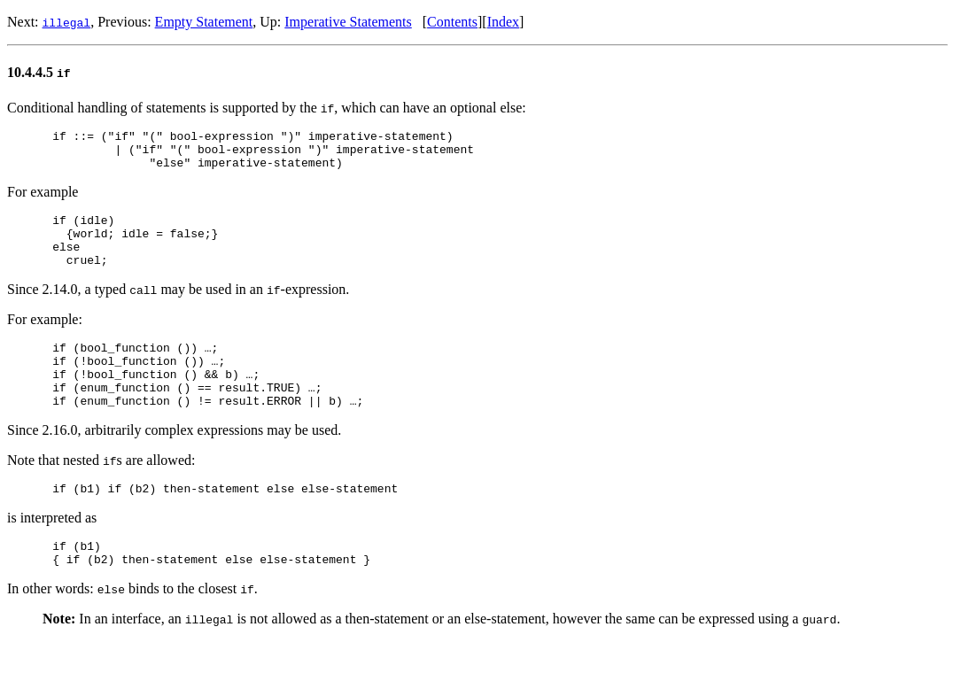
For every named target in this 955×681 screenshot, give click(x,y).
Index (503, 21)
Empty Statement (204, 21)
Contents (452, 21)
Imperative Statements (348, 21)
